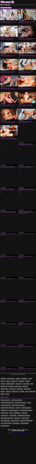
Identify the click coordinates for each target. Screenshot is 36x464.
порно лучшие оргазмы (16, 400)
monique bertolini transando (24, 415)
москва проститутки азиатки (7, 402)
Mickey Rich (21, 381)
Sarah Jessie (32, 391)
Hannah (2, 394)
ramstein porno (4, 410)
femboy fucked (13, 415)
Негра (27, 391)
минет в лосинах (25, 418)
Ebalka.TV (14, 432)
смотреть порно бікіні (6, 405)
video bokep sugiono (26, 407)
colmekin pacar (17, 412)
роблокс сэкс (17, 418)
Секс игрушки (20, 388)
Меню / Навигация (5, 5)
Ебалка (9, 429)
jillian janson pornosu (5, 400)
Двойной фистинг (11, 383)
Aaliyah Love (12, 388)
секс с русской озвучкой (6, 423)
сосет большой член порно (26, 410)
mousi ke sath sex (5, 415)
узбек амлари (16, 423)
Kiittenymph (3, 378)
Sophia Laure (15, 391)
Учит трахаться (14, 381)
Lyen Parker (21, 391)
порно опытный (14, 420)
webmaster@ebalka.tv (24, 432)
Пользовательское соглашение (18, 430)
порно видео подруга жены (7, 418)
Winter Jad (8, 391)
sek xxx (11, 412)
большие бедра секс (5, 420)
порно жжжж (24, 412)
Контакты (19, 429)
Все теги (7, 394)
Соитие (30, 378)
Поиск (22, 429)
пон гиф (29, 402)
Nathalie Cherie (18, 386)
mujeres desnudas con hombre (7, 407)
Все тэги (26, 429)
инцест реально (4, 412)
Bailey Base (25, 386)
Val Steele (27, 381)
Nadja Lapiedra (4, 386)
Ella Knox (3, 391)
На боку (2, 381)
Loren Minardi (26, 383)
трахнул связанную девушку (18, 405)
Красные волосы (4, 388)
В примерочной (10, 378)
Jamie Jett (3, 383)
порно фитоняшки (5, 425)
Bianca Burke (24, 378)
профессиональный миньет (26, 420)
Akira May (18, 378)
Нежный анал (19, 383)
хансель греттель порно (20, 402)
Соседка (7, 381)
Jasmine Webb (27, 388)
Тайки (31, 383)
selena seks (18, 407)
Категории (13, 429)
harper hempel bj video (14, 410)
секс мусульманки (24, 423)
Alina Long (11, 386)
